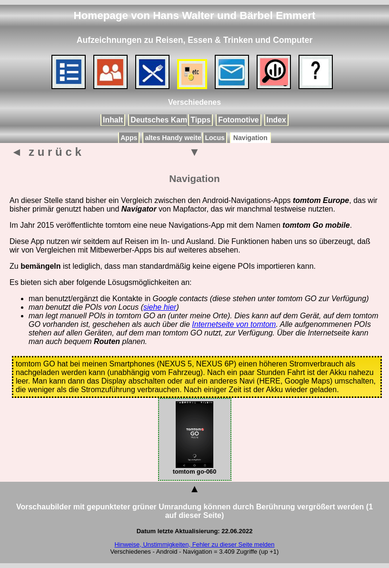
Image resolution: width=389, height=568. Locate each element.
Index (276, 120)
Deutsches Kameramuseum (179, 120)
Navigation (250, 138)
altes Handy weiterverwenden (192, 138)
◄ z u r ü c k (46, 151)
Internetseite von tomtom (234, 324)
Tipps (200, 120)
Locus (214, 138)
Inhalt (113, 120)
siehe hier (159, 307)
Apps (128, 138)
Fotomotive (238, 120)
